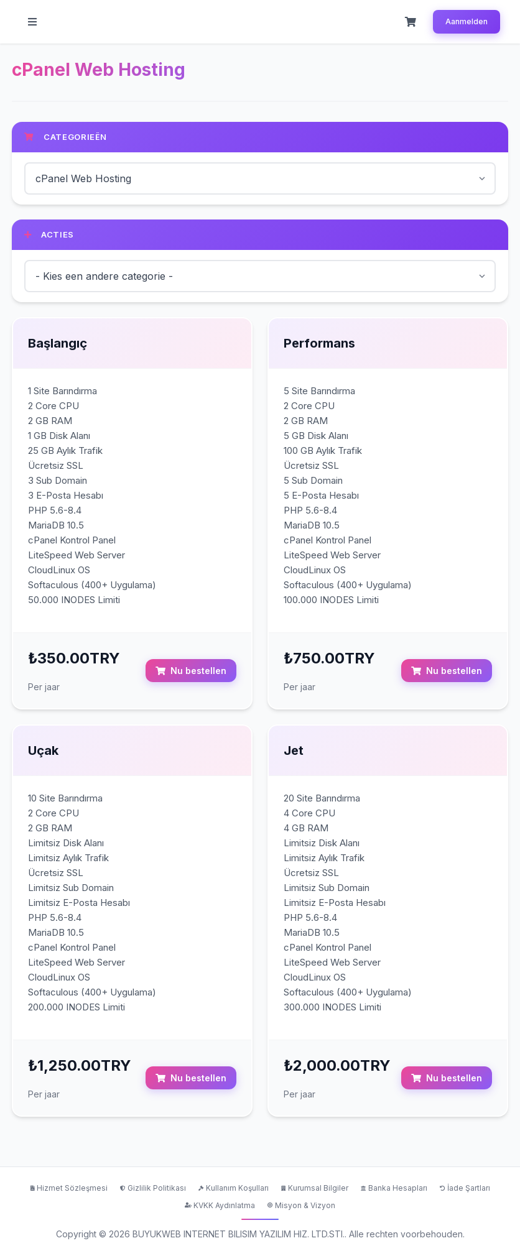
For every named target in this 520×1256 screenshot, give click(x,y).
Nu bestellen (191, 670)
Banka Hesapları (394, 1188)
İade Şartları (465, 1188)
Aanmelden (466, 21)
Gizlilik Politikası (153, 1188)
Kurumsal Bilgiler (314, 1188)
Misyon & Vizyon (301, 1204)
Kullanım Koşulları (233, 1188)
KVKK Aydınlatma (220, 1204)
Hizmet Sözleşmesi (69, 1188)
